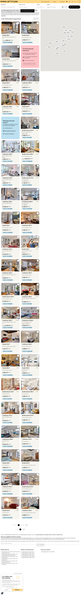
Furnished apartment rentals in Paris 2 (28, 552)
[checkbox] (18, 23)
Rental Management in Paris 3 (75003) (48, 551)
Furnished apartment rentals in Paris (11, 534)
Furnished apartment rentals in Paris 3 (26, 534)
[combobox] (10, 7)
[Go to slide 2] (10, 32)
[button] (2, 593)
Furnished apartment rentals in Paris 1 (28, 551)
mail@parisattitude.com (10, 130)
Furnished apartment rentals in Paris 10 (28, 556)
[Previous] (14, 525)
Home (2, 534)
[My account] (79, 1)
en (76, 1)
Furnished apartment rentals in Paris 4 (28, 555)
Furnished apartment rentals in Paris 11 (28, 557)
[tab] (46, 1)
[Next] (26, 525)
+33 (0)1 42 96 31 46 (8, 128)
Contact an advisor (9, 133)
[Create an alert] (74, 7)
